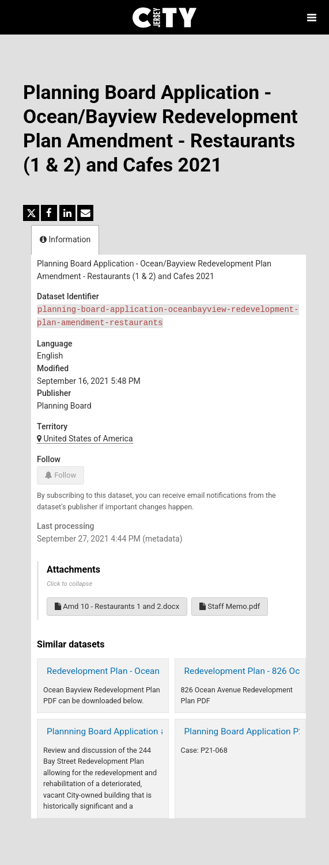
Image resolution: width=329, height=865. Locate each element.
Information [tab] (65, 239)
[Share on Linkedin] (67, 213)
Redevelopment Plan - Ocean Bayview (120, 671)
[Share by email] (85, 213)
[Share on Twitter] (31, 213)
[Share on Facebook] (49, 213)
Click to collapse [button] (69, 584)
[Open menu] (311, 17)
